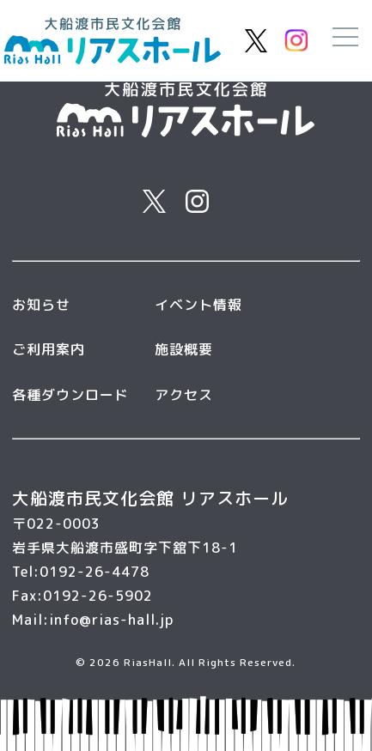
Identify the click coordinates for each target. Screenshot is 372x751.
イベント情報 (198, 304)
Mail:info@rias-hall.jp (93, 619)
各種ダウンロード (70, 394)
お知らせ (41, 304)
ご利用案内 (48, 349)
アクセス (184, 394)
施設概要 (184, 349)
